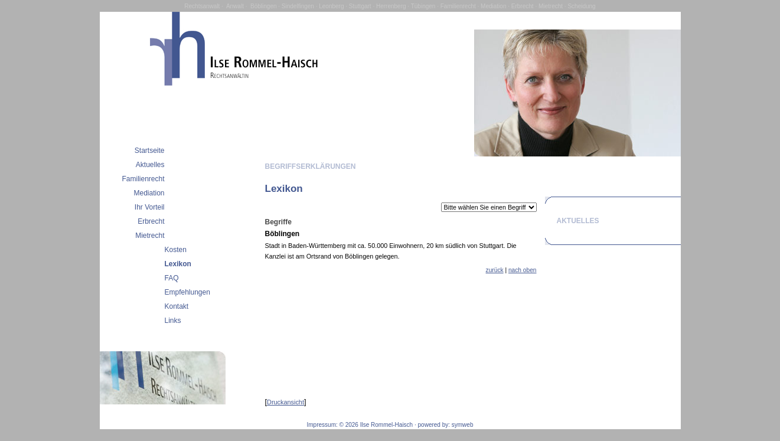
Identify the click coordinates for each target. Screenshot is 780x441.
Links (173, 320)
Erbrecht (522, 6)
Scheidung (581, 6)
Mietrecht (551, 6)
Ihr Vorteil (150, 207)
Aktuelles (150, 165)
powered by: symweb (446, 425)
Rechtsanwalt (202, 6)
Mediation (493, 6)
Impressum (321, 425)
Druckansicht (285, 402)
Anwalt (235, 6)
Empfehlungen (187, 292)
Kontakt (177, 306)
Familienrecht (458, 6)
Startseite (150, 150)
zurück (495, 270)
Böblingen (263, 6)
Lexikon (178, 264)
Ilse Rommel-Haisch (386, 425)
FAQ (172, 278)
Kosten (176, 250)
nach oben (522, 270)
